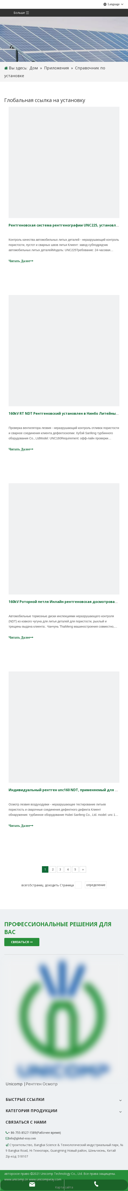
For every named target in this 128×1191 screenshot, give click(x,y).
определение (95, 885)
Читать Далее (21, 261)
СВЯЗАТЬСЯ (22, 942)
